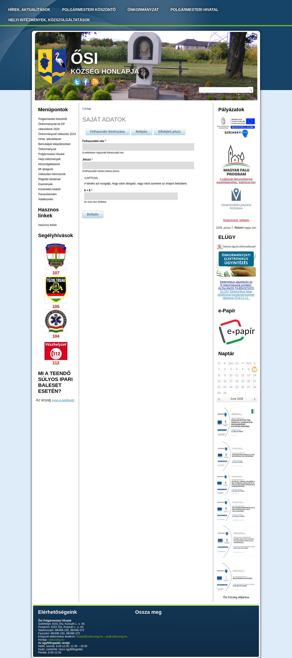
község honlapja (116, 62)
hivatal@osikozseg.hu (89, 636)
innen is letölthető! (63, 400)
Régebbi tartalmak (49, 179)
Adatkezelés (45, 199)
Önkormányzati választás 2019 (57, 134)
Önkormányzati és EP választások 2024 (51, 126)
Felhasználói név (94, 141)
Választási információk (51, 174)
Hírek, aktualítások (49, 139)
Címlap (86, 108)
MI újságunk (45, 169)
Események (45, 184)
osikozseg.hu (56, 639)
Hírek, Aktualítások (29, 10)
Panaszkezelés (47, 194)
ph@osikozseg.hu (117, 636)
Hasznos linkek (47, 225)
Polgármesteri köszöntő (89, 10)
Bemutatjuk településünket (54, 144)
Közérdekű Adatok (49, 189)
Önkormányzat (143, 10)
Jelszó (87, 159)
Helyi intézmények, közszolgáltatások (49, 20)
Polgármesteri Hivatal (195, 10)
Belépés (144, 130)
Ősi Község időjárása (236, 597)
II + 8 (88, 190)
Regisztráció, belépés (236, 220)
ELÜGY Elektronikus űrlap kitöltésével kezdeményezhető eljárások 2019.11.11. (236, 295)
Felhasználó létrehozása (107, 131)
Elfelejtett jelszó (169, 131)
